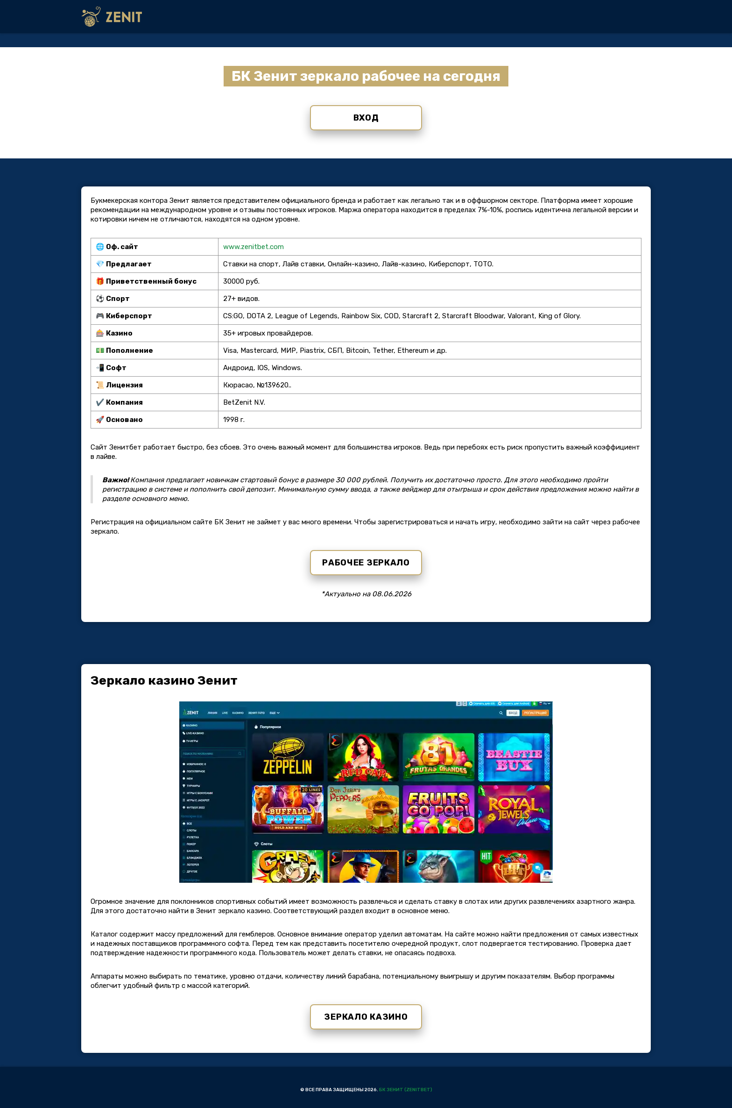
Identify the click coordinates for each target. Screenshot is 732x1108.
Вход (366, 118)
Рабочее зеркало (366, 563)
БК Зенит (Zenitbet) (405, 1090)
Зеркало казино (366, 1017)
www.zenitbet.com (253, 247)
